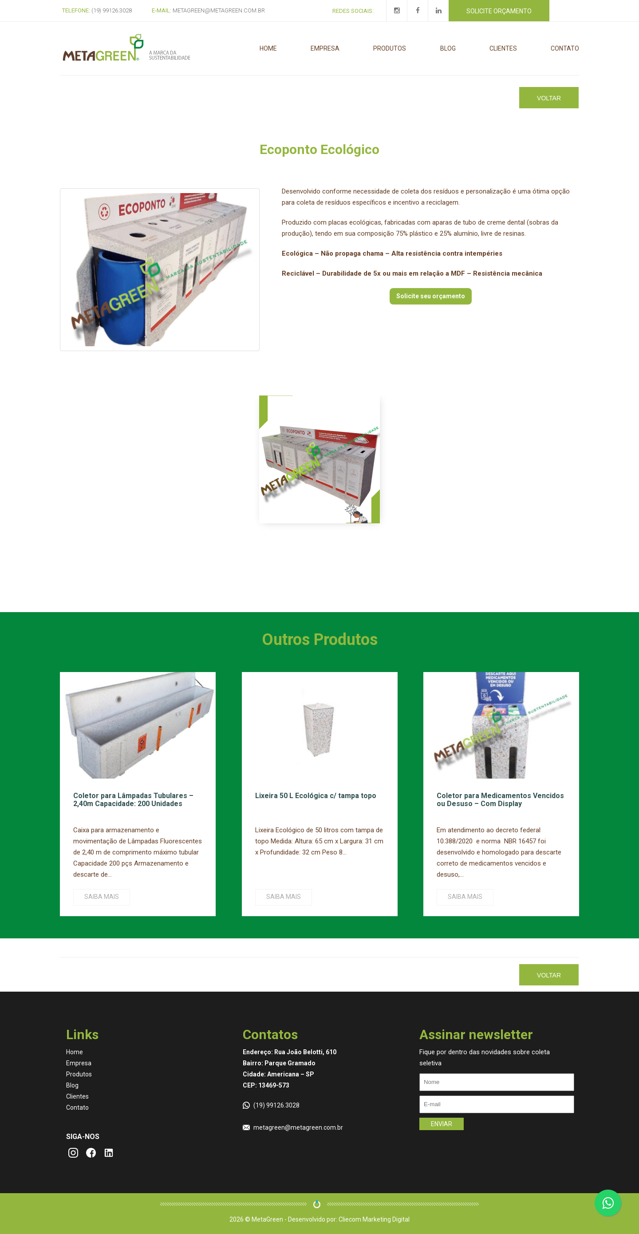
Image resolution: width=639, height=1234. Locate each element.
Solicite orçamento (499, 11)
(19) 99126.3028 (276, 1105)
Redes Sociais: (353, 11)
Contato (565, 48)
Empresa (325, 48)
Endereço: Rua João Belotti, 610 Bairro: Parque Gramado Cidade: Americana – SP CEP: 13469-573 (289, 1068)
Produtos (389, 48)
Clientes (503, 48)
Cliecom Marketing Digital (374, 1219)
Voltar (549, 98)
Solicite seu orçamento (430, 296)
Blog (448, 48)
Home (268, 48)
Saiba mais (101, 896)
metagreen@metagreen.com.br (298, 1127)
